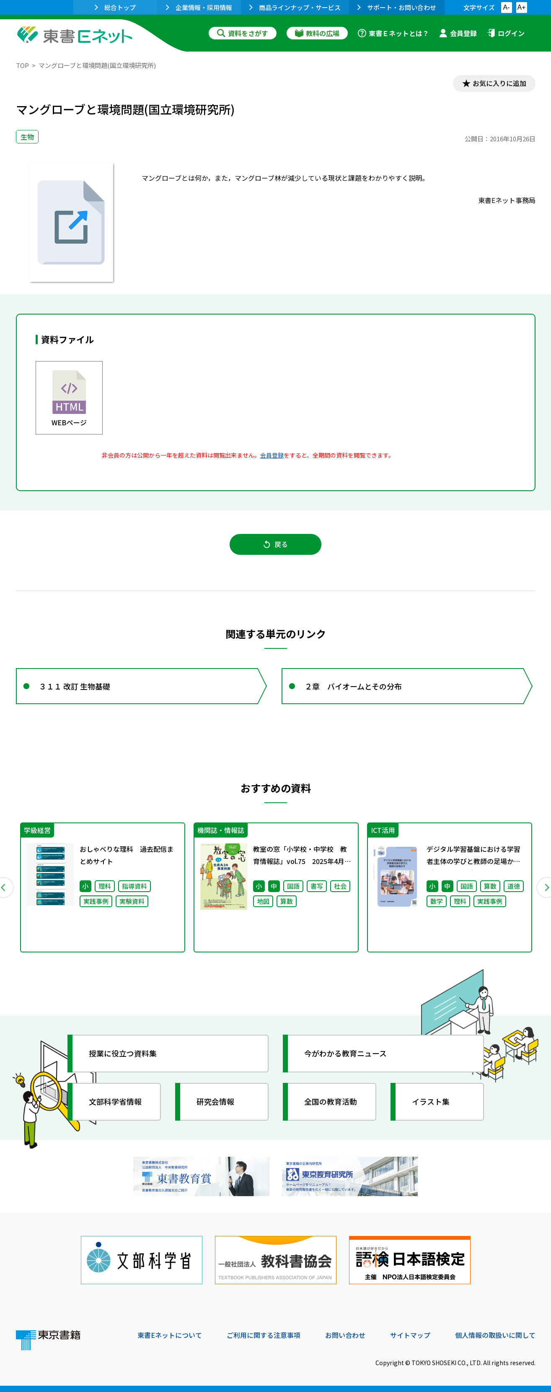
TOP (22, 65)
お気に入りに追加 (499, 83)
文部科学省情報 (115, 1101)
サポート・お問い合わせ (396, 7)
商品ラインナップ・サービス (295, 7)
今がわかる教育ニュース (346, 1053)
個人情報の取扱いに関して (495, 1335)
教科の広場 (317, 33)
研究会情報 (216, 1101)
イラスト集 (431, 1101)
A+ (521, 7)
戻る (276, 544)
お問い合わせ (345, 1335)
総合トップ (115, 7)
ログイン (506, 33)
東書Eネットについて (169, 1335)
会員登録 (458, 33)
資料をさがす (242, 33)
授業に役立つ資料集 (123, 1053)
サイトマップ (410, 1335)
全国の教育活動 (331, 1101)
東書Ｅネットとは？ (393, 33)
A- (506, 7)
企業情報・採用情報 (199, 7)
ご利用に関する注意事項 (263, 1335)
